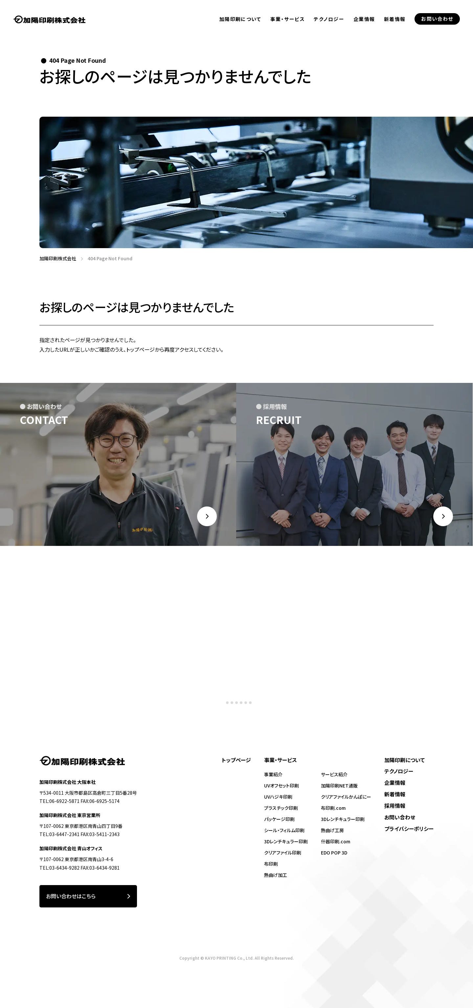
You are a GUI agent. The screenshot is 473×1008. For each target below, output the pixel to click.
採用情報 (394, 805)
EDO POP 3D (334, 852)
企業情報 (364, 26)
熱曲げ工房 (332, 830)
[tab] (222, 712)
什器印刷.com (335, 841)
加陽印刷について (240, 19)
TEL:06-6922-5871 (59, 801)
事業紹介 (273, 774)
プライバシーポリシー (409, 828)
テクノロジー (329, 22)
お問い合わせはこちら (88, 896)
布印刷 (271, 863)
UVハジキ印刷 (278, 796)
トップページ (236, 760)
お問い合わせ (399, 817)
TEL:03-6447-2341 (59, 834)
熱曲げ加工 (275, 875)
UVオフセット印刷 (281, 785)
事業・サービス (287, 20)
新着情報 (395, 31)
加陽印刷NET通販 (339, 785)
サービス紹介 (334, 774)
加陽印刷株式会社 (55, 258)
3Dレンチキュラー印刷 (286, 841)
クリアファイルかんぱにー (346, 796)
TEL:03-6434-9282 (59, 867)
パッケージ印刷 (279, 819)
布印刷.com (333, 808)
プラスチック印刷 (281, 808)
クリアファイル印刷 (282, 852)
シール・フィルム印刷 (284, 830)
